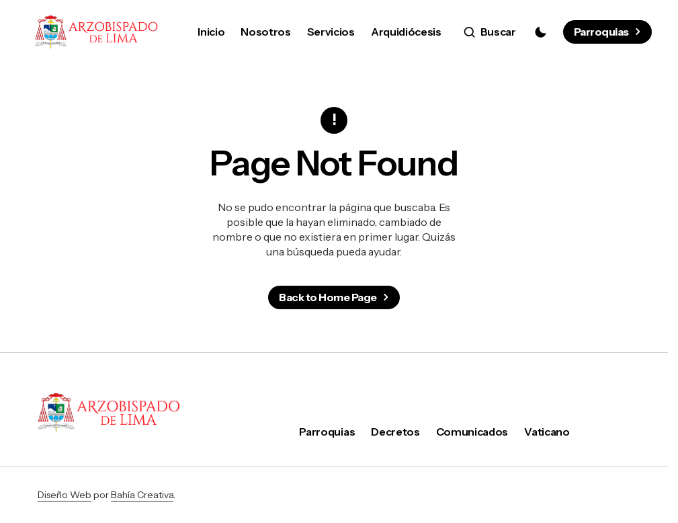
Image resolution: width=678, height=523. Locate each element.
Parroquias (601, 31)
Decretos (395, 431)
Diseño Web (64, 495)
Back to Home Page (328, 297)
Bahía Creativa (142, 495)
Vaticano (546, 431)
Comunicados (472, 431)
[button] (490, 32)
